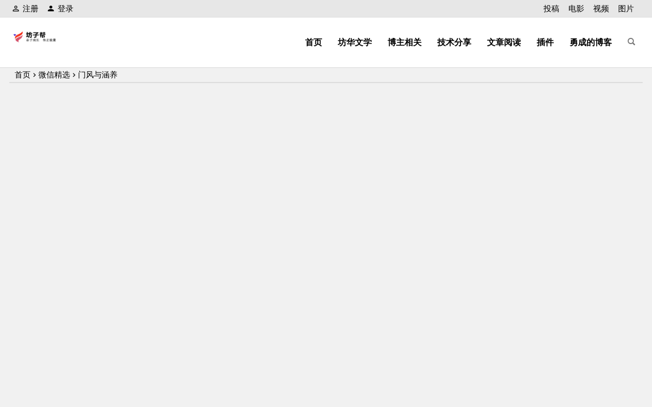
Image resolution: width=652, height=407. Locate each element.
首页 (313, 42)
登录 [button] (60, 8)
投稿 (551, 8)
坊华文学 (355, 42)
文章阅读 (504, 42)
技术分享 (454, 42)
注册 (25, 8)
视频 (601, 8)
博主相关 (404, 42)
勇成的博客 (591, 42)
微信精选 (54, 74)
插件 (545, 42)
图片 (626, 8)
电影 (576, 8)
